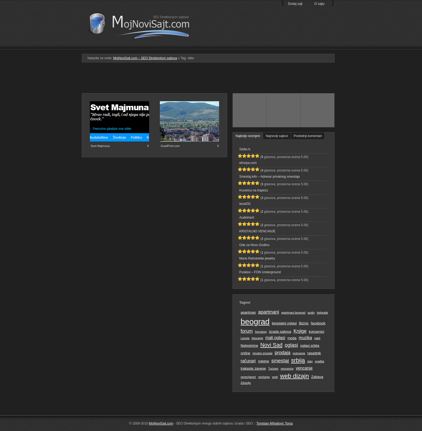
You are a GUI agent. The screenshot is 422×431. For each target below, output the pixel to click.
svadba (319, 361)
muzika (305, 337)
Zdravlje (246, 382)
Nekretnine (249, 346)
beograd (255, 321)
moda (292, 338)
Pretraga (283, 45)
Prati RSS (318, 36)
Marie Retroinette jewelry (257, 258)
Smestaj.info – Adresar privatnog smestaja (269, 176)
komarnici (316, 332)
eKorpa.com (248, 163)
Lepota (245, 338)
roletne (263, 361)
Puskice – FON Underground (260, 272)
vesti (275, 377)
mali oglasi (275, 337)
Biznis (304, 323)
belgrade (322, 312)
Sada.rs (244, 149)
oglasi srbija (309, 346)
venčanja (264, 377)
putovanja (299, 353)
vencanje (304, 368)
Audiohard (246, 217)
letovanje (257, 338)
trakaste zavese (253, 368)
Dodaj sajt (295, 4)
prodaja (282, 352)
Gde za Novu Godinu (254, 245)
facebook (318, 323)
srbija (298, 360)
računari (248, 361)
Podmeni (249, 45)
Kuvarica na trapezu (253, 190)
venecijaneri (248, 377)
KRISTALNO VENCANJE (257, 231)
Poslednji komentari (308, 136)
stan (310, 361)
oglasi (291, 345)
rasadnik (314, 353)
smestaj (280, 360)
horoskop (261, 331)
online (245, 353)
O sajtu (319, 4)
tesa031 (245, 204)
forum (247, 331)
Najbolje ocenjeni (247, 136)
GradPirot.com (170, 146)
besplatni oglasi (284, 323)
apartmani (268, 312)
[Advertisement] (211, 80)
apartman (248, 312)
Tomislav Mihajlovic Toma (274, 423)
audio (311, 312)
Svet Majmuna (100, 146)
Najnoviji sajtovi (277, 136)
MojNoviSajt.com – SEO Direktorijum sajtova (143, 24)
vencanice (287, 368)
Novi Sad (271, 345)
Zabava (317, 377)
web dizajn (294, 375)
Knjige (300, 331)
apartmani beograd (293, 312)
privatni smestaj (262, 353)
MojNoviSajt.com (161, 423)
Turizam (273, 368)
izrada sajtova (280, 332)
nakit (317, 338)
